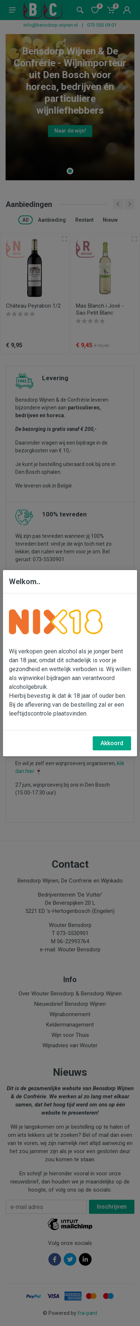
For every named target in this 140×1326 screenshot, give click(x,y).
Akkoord (112, 743)
